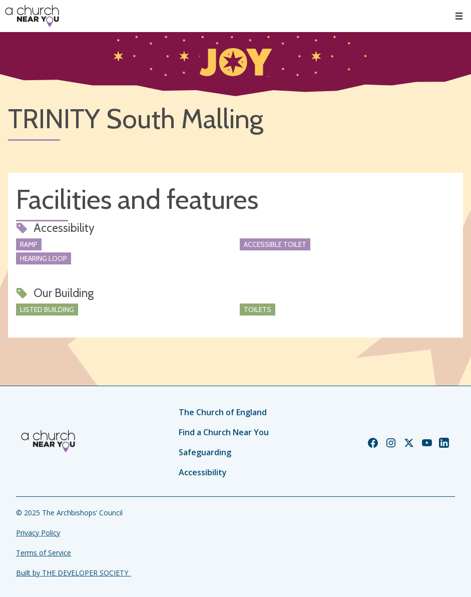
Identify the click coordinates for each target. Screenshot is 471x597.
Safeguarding (205, 452)
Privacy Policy (38, 532)
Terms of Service (43, 552)
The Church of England (223, 412)
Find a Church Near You (224, 432)
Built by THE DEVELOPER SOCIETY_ (73, 572)
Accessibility (203, 472)
